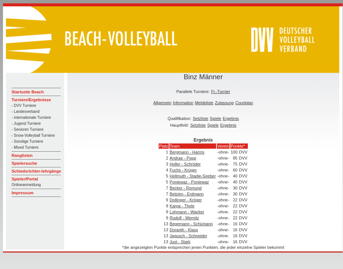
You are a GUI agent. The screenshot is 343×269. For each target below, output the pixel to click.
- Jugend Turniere (26, 123)
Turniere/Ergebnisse (31, 100)
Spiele (215, 118)
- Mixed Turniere (25, 147)
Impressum (23, 193)
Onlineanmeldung (26, 185)
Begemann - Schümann (191, 224)
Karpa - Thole (182, 206)
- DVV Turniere (24, 105)
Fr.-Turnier (220, 91)
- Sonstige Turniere (27, 141)
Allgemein (162, 103)
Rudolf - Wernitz (184, 218)
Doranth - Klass (184, 230)
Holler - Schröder (185, 164)
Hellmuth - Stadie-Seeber (193, 176)
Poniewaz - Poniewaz (189, 182)
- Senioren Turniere (28, 129)
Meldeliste (204, 103)
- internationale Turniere (31, 117)
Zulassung (224, 103)
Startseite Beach (28, 92)
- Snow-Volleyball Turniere (33, 135)
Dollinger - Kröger (186, 200)
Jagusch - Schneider (188, 236)
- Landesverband (26, 111)
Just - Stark (180, 241)
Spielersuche (24, 163)
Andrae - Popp (183, 158)
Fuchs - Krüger (183, 170)
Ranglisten (22, 155)
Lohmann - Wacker (187, 212)
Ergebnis (231, 118)
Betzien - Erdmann (187, 194)
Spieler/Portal (25, 179)
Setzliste (201, 118)
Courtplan (244, 103)
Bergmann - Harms (187, 152)
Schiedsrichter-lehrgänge (36, 171)
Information (183, 103)
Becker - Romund (186, 188)
